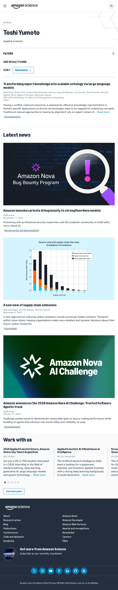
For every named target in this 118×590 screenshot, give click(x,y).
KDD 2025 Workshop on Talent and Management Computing (33, 97)
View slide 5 (18, 482)
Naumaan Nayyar (43, 95)
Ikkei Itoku (8, 92)
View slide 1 (5, 482)
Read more (103, 111)
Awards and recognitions (75, 528)
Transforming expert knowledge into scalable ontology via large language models (56, 86)
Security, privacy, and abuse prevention (21, 230)
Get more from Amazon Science (43, 549)
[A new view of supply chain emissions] (59, 268)
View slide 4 (15, 482)
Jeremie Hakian (26, 309)
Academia (8, 541)
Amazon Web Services (74, 524)
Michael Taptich (42, 309)
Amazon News (70, 516)
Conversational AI (12, 117)
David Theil (20, 92)
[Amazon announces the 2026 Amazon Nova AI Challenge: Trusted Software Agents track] (59, 366)
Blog (5, 524)
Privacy (52, 583)
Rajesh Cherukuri (25, 95)
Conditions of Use (40, 583)
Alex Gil (104, 92)
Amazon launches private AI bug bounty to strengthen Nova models (52, 210)
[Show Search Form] (111, 5)
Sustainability (10, 329)
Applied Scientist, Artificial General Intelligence (78, 451)
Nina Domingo (10, 309)
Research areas (12, 520)
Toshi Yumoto (93, 92)
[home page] (24, 5)
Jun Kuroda (79, 92)
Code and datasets (13, 537)
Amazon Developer (72, 520)
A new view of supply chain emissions (30, 305)
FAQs (65, 541)
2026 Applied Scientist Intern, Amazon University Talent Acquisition (26, 451)
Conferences (10, 532)
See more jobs (14, 491)
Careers (66, 537)
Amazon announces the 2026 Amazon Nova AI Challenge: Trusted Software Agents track (57, 405)
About (6, 516)
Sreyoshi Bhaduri (65, 92)
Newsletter (68, 532)
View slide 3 (11, 482)
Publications (9, 528)
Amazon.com (26, 583)
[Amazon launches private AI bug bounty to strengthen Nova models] (59, 174)
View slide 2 (8, 482)
